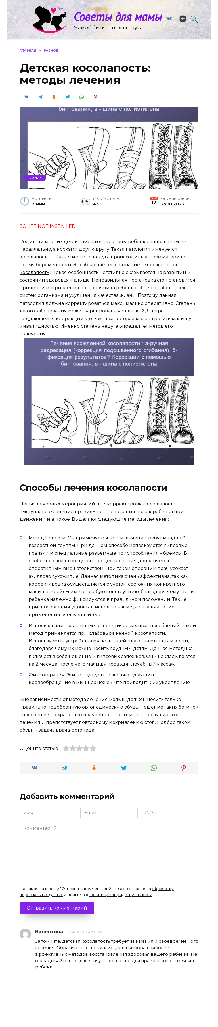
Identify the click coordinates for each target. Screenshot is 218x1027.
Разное (35, 186)
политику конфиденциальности (120, 902)
